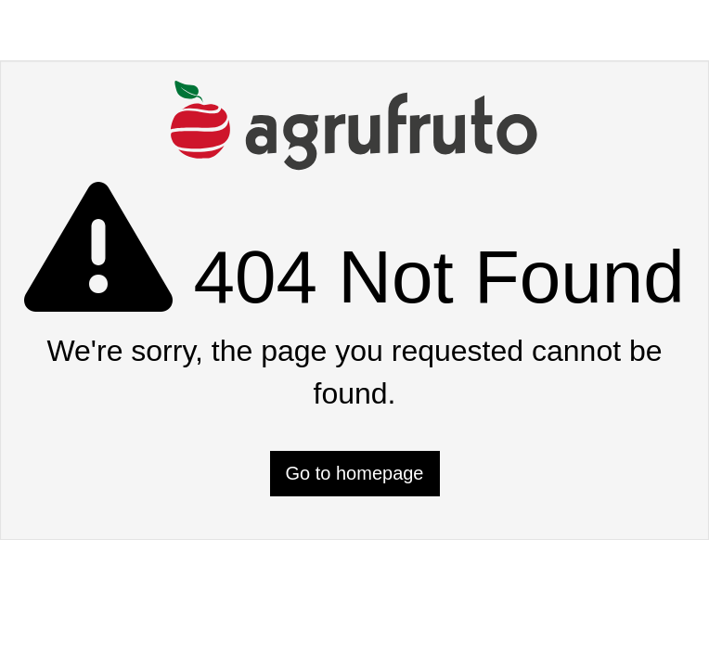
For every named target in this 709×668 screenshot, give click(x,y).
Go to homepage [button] (355, 473)
